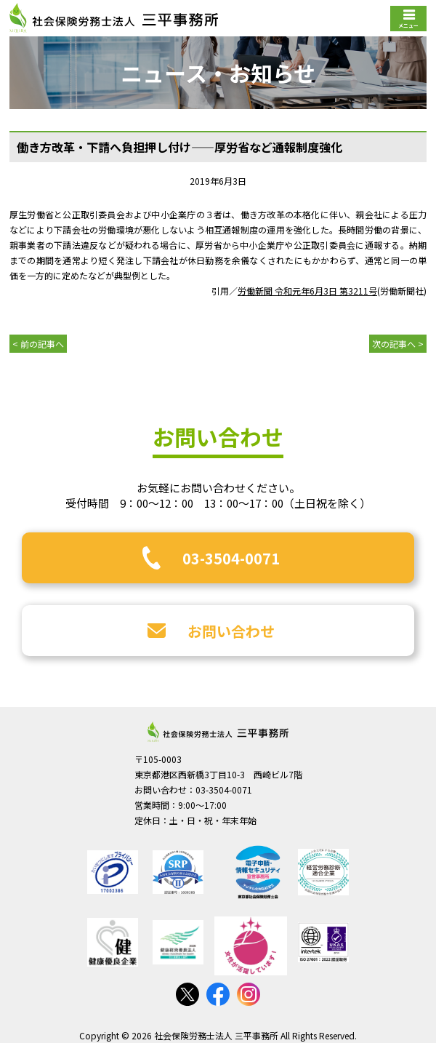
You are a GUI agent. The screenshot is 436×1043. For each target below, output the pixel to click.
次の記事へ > (398, 343)
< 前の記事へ (38, 343)
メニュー (408, 25)
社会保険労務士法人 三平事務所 (218, 732)
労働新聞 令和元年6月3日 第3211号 (307, 290)
